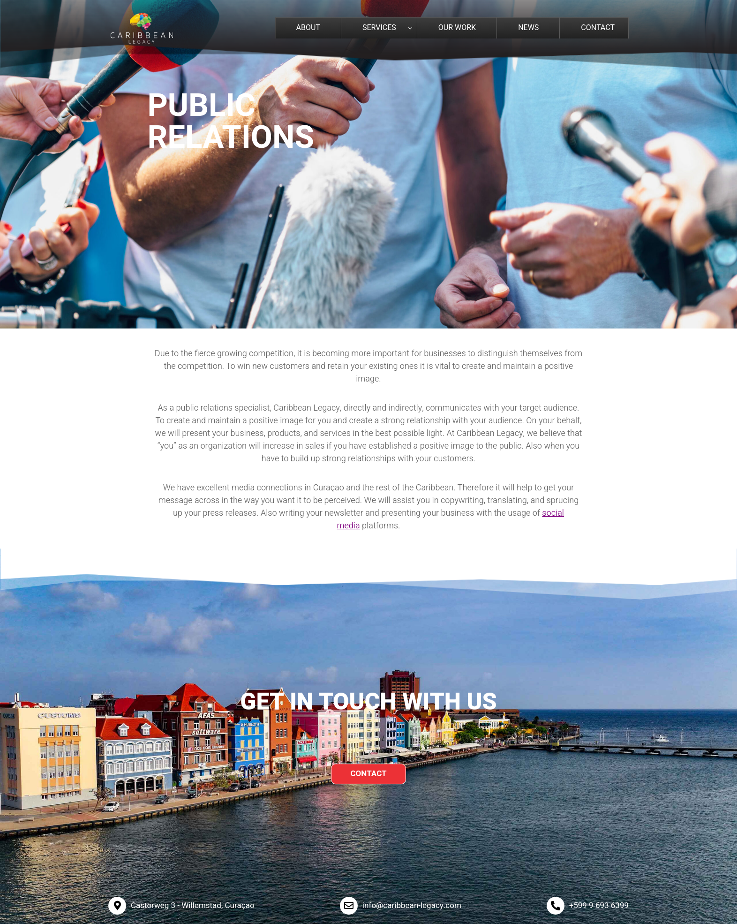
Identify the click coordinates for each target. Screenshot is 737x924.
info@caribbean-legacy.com (411, 905)
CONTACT (368, 773)
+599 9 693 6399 (599, 905)
